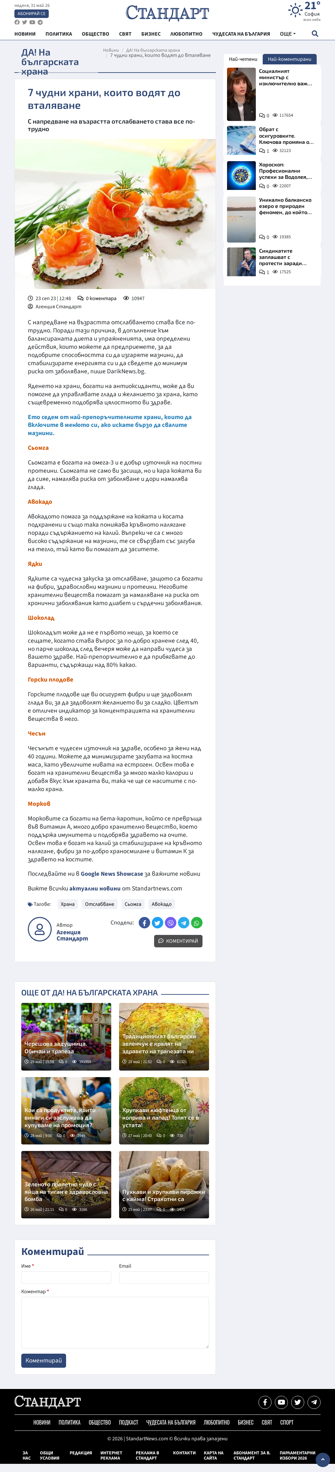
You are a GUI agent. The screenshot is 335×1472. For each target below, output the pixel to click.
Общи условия (50, 1464)
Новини (114, 50)
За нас (27, 1464)
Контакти (184, 1461)
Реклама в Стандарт (147, 1464)
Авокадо (162, 912)
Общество (100, 1430)
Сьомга (133, 912)
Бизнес (246, 1430)
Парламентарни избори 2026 (297, 1464)
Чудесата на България (170, 1430)
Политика (69, 1430)
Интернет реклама (111, 1464)
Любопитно (217, 1430)
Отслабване (99, 912)
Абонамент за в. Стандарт (252, 1464)
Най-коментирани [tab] (289, 59)
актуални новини (95, 896)
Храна (68, 912)
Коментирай (178, 949)
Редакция (81, 1461)
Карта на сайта (213, 1464)
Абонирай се (31, 15)
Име (27, 1274)
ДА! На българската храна (156, 50)
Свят (267, 1430)
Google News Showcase (113, 873)
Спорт (286, 1430)
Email (125, 1274)
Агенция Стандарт (72, 944)
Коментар (35, 1299)
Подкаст (128, 1430)
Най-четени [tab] (243, 59)
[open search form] (315, 36)
